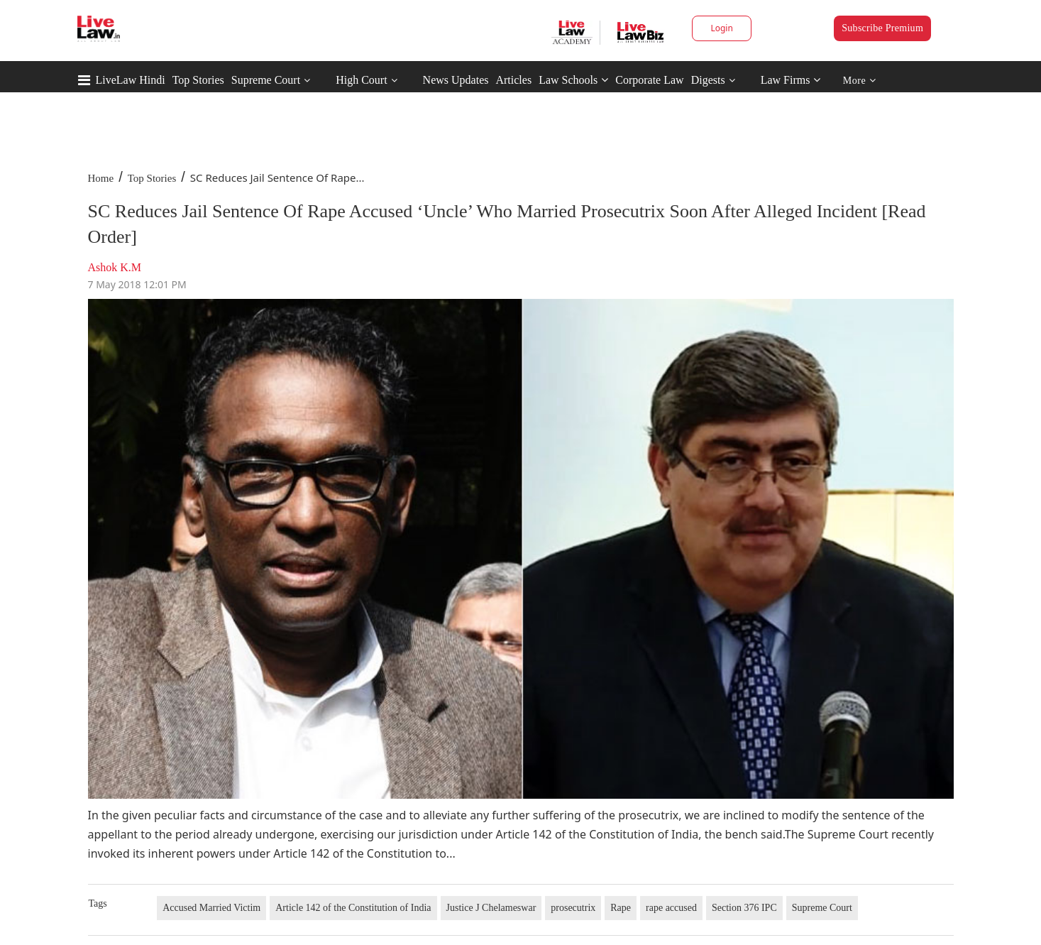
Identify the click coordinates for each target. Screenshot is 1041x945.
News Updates (456, 80)
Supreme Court (265, 80)
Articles (513, 80)
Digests (708, 80)
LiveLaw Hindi (130, 80)
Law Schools (573, 80)
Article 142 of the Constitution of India (353, 907)
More (859, 80)
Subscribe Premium (882, 28)
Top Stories (198, 80)
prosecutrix (573, 907)
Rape (620, 907)
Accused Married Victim (211, 907)
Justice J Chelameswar (491, 907)
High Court (361, 80)
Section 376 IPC (744, 907)
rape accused (671, 907)
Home (101, 178)
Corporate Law (649, 80)
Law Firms (791, 80)
